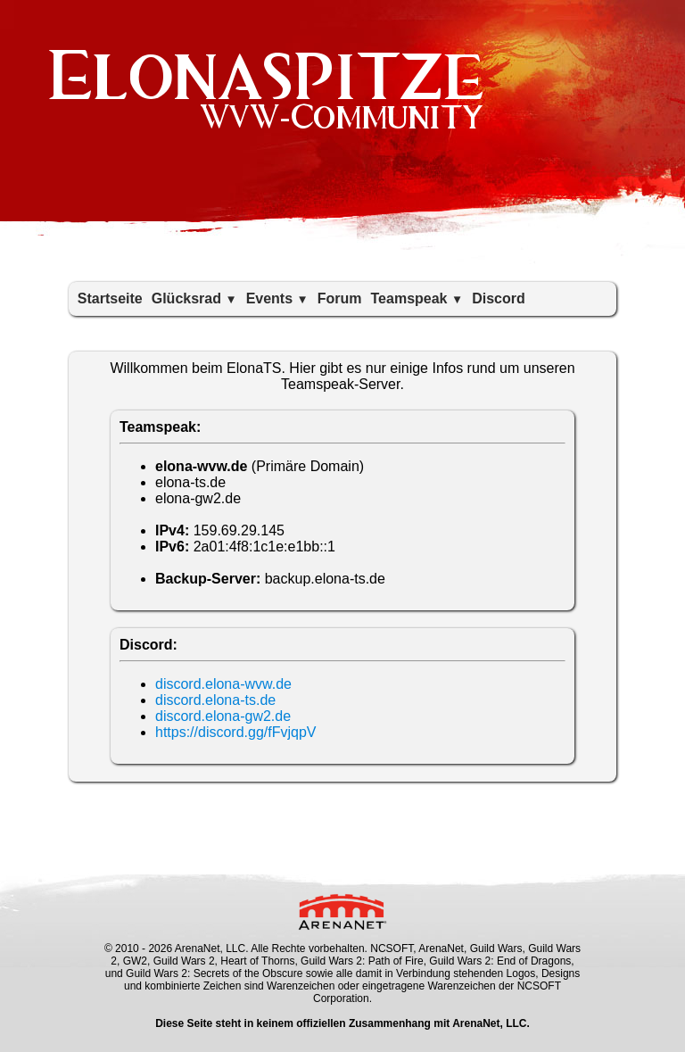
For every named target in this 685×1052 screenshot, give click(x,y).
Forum (340, 298)
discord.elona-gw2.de (223, 716)
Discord (498, 298)
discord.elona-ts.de (215, 700)
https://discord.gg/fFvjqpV (236, 732)
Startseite (110, 298)
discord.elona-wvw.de (223, 684)
